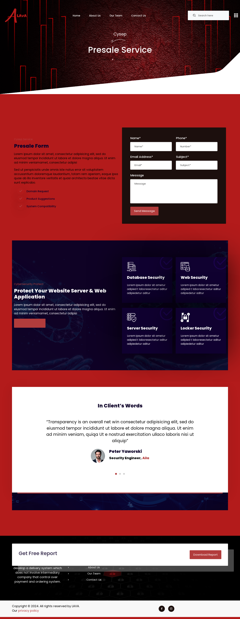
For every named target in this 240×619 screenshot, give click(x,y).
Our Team (116, 15)
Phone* (181, 138)
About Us (95, 15)
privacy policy (28, 612)
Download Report (204, 556)
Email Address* (141, 157)
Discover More (30, 324)
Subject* (182, 157)
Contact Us (138, 15)
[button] (116, 475)
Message (137, 175)
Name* (135, 138)
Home (76, 15)
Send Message (145, 211)
